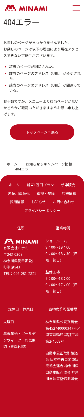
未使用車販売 (19, 193)
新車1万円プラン (40, 184)
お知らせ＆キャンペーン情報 (49, 163)
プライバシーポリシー (42, 210)
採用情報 (17, 201)
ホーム (12, 164)
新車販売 (68, 184)
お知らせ (38, 201)
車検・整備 (46, 193)
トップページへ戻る (42, 132)
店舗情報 (69, 193)
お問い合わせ (63, 201)
